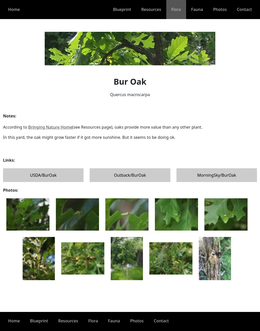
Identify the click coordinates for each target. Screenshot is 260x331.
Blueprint (122, 9)
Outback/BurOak (130, 175)
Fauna (197, 9)
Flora (176, 9)
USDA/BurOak (43, 175)
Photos (220, 9)
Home (14, 9)
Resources (151, 9)
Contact (244, 9)
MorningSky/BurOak (216, 175)
